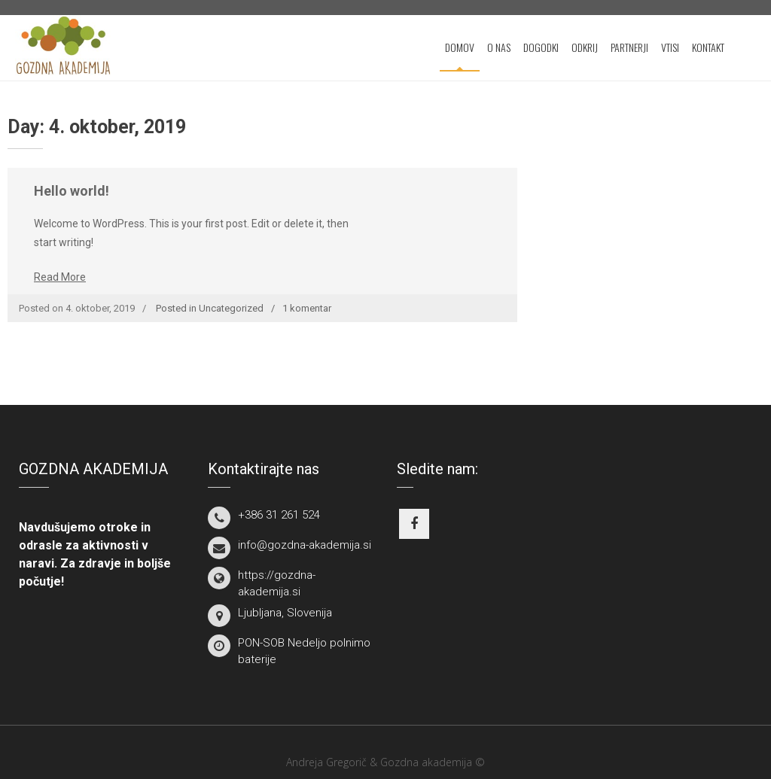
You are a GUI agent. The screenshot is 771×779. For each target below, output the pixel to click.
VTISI (670, 47)
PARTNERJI (629, 47)
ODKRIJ (584, 47)
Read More (60, 277)
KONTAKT (708, 47)
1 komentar (306, 308)
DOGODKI (541, 47)
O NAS (498, 47)
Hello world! (71, 191)
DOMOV (459, 47)
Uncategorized (231, 308)
